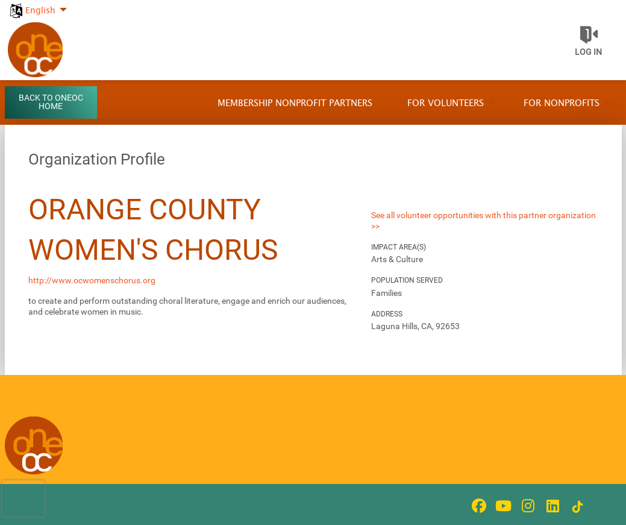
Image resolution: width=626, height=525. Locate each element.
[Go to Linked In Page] (551, 505)
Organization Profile (96, 159)
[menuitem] (37, 4)
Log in (588, 52)
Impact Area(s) (398, 247)
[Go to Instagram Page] (526, 505)
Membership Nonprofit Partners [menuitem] (295, 103)
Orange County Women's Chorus (153, 229)
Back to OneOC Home (51, 102)
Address (386, 314)
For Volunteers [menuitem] (445, 103)
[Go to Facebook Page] (477, 505)
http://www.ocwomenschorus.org (91, 280)
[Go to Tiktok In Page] (576, 506)
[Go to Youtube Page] (502, 505)
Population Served (407, 280)
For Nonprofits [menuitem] (561, 103)
